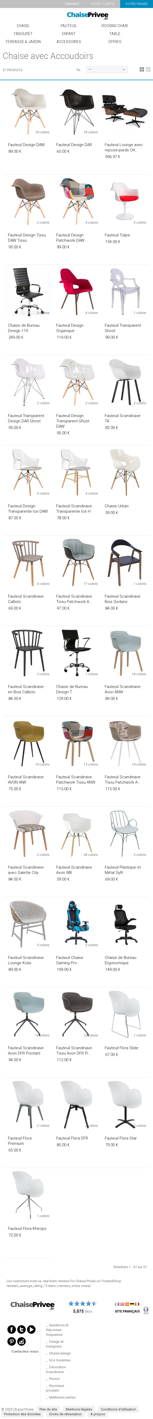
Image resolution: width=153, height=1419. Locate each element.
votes (73, 1286)
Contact (72, 4)
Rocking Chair (115, 26)
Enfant (69, 34)
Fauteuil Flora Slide (121, 1048)
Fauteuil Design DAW (26, 144)
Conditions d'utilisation (118, 1409)
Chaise (23, 26)
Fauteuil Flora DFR (72, 1138)
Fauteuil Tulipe (117, 235)
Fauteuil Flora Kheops (27, 1228)
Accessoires (68, 42)
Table (114, 34)
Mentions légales (79, 1409)
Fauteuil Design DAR (74, 144)
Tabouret (23, 34)
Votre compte (102, 4)
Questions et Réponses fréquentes (57, 1330)
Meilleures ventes (62, 1397)
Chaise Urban (117, 506)
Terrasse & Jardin (23, 42)
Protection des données (22, 1414)
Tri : (79, 70)
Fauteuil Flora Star (121, 1138)
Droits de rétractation (65, 1414)
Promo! (54, 1379)
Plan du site (48, 1409)
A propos (97, 1414)
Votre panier (136, 4)
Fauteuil (69, 26)
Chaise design (60, 1353)
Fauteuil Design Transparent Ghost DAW (72, 421)
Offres (114, 42)
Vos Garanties (60, 1360)
